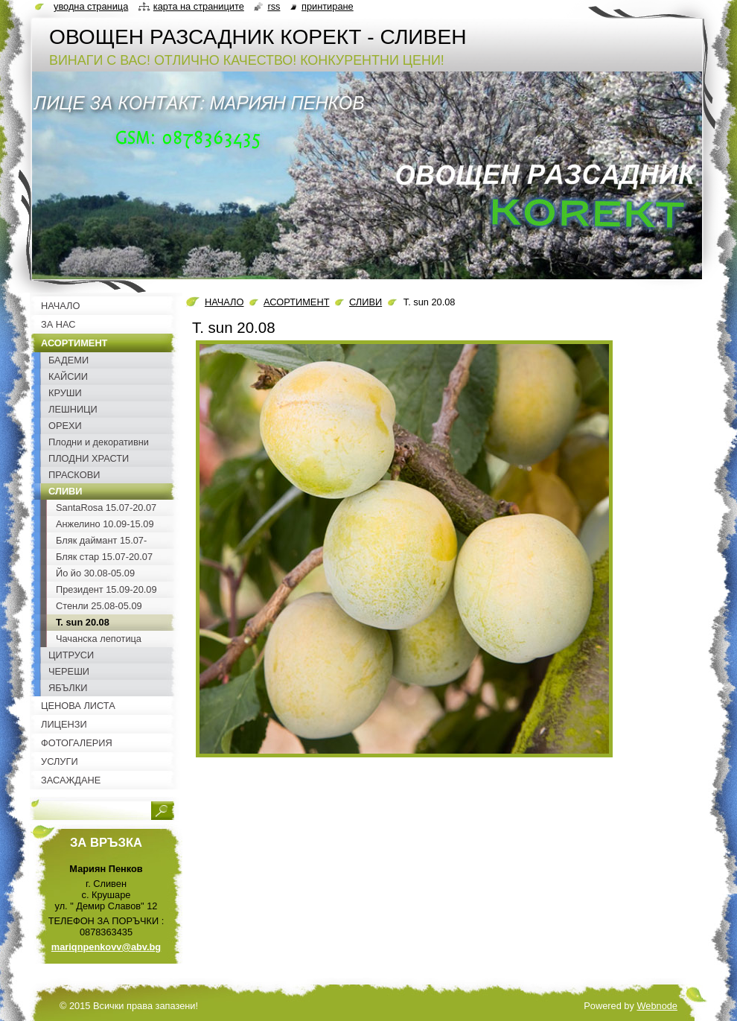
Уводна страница (91, 6)
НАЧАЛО (224, 302)
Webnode (656, 1005)
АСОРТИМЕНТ (296, 302)
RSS (273, 6)
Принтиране (328, 6)
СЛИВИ (365, 302)
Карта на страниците (198, 6)
